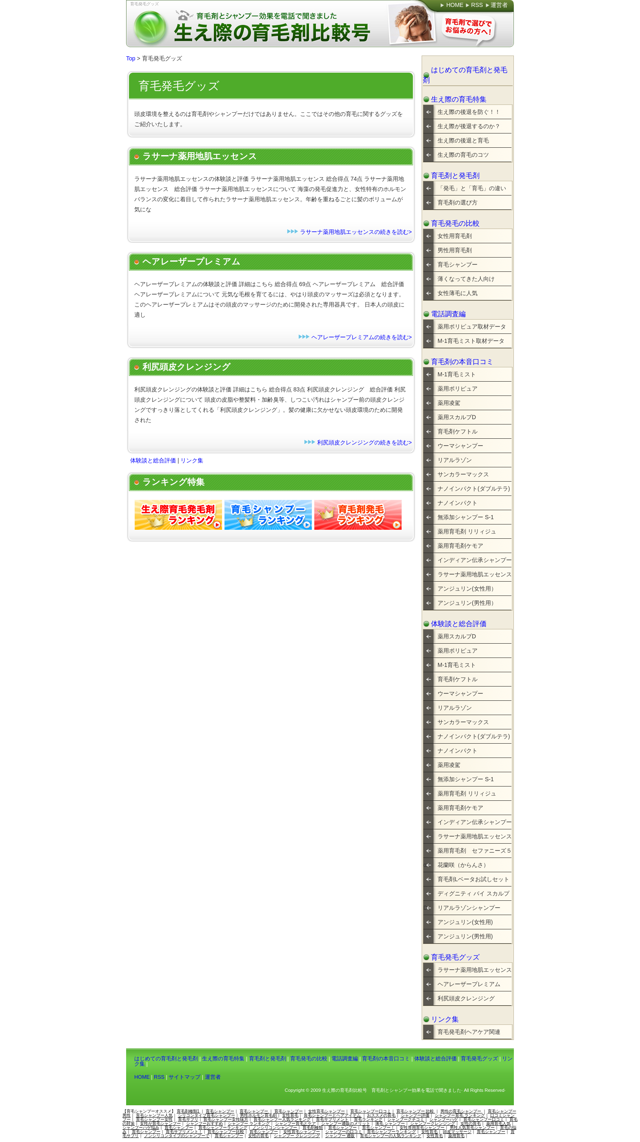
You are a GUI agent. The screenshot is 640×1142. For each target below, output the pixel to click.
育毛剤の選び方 (458, 202)
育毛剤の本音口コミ (462, 362)
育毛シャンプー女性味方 (225, 1119)
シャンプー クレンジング (297, 1135)
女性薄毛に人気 (458, 293)
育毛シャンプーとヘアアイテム (333, 1115)
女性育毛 (290, 1115)
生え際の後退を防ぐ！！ (469, 112)
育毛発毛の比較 (455, 223)
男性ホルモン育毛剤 (258, 1115)
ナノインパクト (458, 503)
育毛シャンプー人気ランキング (282, 1119)
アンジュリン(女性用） (467, 588)
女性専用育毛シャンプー (422, 1127)
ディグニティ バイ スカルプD (466, 895)
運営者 (213, 1077)
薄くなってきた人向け (466, 279)
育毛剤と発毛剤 (455, 176)
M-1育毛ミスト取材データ (471, 341)
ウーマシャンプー (460, 445)
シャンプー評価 (415, 1115)
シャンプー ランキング (249, 1123)
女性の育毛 (470, 1123)
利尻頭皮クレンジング (466, 998)
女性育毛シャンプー (326, 1111)
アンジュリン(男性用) (465, 936)
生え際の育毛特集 (459, 99)
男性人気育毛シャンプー (472, 1127)
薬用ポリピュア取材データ (472, 326)
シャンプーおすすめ (204, 1123)
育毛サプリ (188, 1119)
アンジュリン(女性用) (465, 922)
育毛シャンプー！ (378, 1127)
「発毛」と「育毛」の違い (472, 188)
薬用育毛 (456, 1135)
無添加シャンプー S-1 (466, 517)
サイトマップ (184, 1077)
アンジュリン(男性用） (467, 603)
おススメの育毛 (381, 1115)
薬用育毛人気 (498, 1123)
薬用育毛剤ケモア (460, 545)
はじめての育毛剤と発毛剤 (465, 75)
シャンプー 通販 (340, 1135)
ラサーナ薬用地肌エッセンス (475, 574)
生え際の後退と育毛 (463, 140)
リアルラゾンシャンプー (469, 907)
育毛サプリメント (332, 1119)
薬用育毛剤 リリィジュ (467, 531)
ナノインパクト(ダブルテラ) (474, 488)
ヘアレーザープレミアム (469, 984)
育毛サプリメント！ (184, 1131)
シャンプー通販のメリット (345, 1123)
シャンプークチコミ (405, 1119)
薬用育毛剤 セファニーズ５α (467, 852)
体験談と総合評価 (153, 460)
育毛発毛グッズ (144, 4)
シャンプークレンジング (432, 1123)
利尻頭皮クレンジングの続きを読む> (364, 442)
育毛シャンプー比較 (225, 1131)
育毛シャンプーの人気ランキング (390, 1135)
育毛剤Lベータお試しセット (473, 879)
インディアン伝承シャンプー (475, 560)
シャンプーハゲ (443, 1119)
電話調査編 (448, 314)
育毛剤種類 (312, 1127)
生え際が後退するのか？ (469, 126)
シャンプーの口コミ (343, 1131)
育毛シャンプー (458, 264)
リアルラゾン (455, 460)
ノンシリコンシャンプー (274, 1127)
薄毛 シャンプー (390, 1123)
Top (131, 58)
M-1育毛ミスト (457, 374)
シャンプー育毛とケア (295, 1123)
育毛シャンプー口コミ (370, 1111)
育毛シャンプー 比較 (416, 1111)
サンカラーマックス (463, 474)
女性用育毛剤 (455, 236)
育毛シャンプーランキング (222, 1127)
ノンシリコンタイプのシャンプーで (176, 1135)
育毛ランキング (368, 1119)
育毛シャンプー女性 (154, 1119)
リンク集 (191, 460)
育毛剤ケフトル (458, 431)
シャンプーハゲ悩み (140, 1127)
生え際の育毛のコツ (463, 154)
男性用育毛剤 (455, 250)
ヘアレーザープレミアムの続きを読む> (361, 337)
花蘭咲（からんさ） (463, 865)
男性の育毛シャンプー (461, 1111)
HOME (142, 1077)
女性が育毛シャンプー (160, 1123)
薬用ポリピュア (458, 388)
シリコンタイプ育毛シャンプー (206, 1115)
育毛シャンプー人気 (154, 1115)
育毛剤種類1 (188, 1111)
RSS (159, 1077)
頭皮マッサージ (457, 1131)
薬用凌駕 (449, 403)
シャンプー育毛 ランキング (460, 1115)
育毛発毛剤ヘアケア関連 (469, 1032)
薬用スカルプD (457, 417)
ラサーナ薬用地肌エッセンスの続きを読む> (356, 232)
